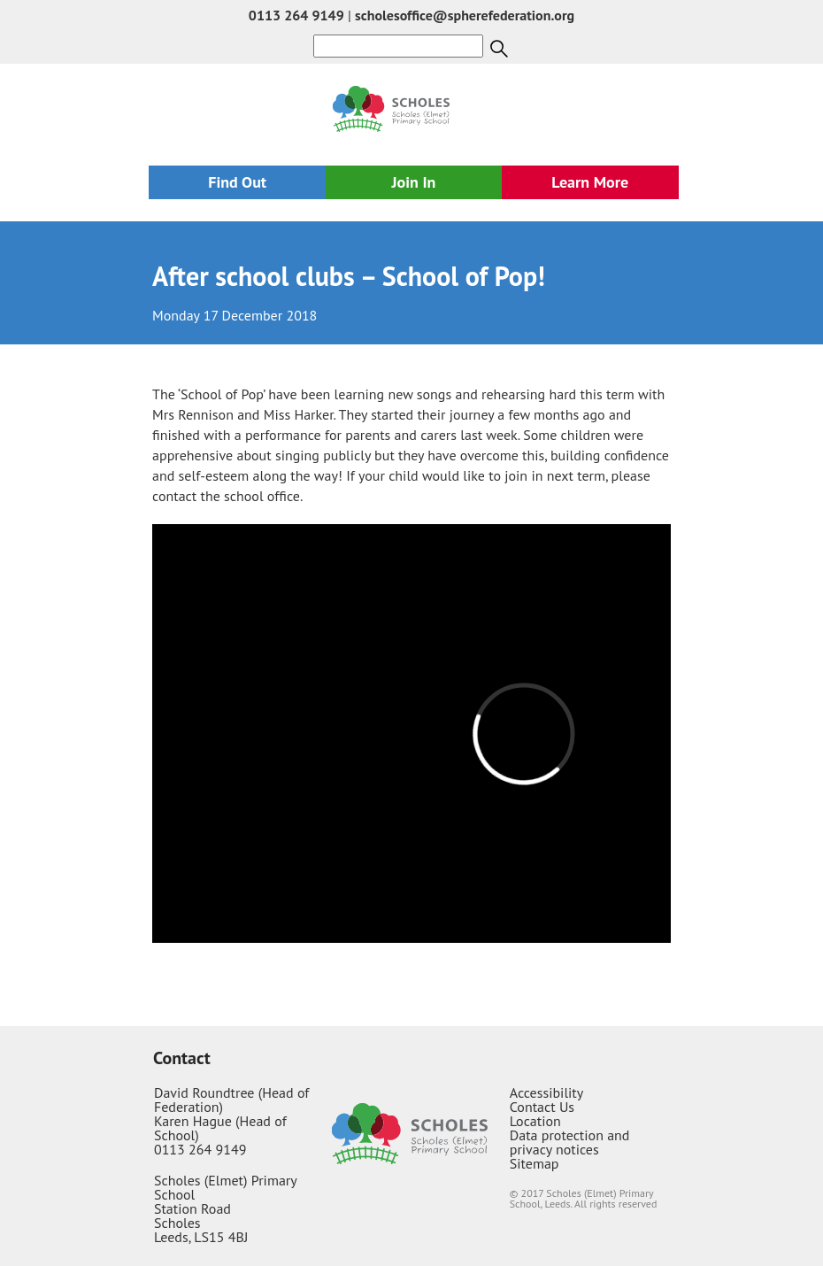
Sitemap (534, 1163)
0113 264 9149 (296, 15)
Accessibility (547, 1092)
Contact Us (542, 1106)
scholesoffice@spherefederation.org (464, 15)
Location (535, 1121)
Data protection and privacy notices (570, 1142)
